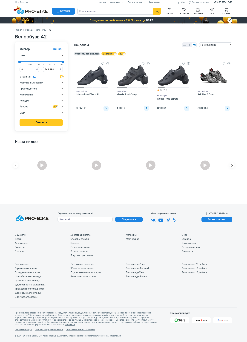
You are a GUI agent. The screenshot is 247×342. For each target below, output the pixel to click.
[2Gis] (179, 320)
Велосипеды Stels (135, 264)
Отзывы (74, 243)
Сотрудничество (190, 247)
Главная (18, 30)
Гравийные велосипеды (27, 280)
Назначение (26, 94)
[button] (123, 20)
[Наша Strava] (174, 219)
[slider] (19, 62)
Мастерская (132, 239)
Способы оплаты (79, 239)
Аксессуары (21, 243)
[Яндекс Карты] (201, 320)
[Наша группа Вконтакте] (153, 219)
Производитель (28, 88)
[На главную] (32, 11)
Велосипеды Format (137, 276)
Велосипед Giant (135, 272)
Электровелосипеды (26, 297)
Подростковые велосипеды (85, 272)
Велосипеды (21, 264)
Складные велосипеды (27, 272)
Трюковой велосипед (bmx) (30, 288)
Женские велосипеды (82, 268)
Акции (102, 2)
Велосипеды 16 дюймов (194, 272)
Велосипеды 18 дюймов (194, 268)
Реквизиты (187, 251)
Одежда (29, 30)
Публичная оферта (23, 329)
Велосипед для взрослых (84, 276)
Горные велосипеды (26, 268)
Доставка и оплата (80, 234)
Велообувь (41, 30)
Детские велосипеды (82, 264)
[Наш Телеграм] (168, 219)
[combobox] (215, 44)
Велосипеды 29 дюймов (194, 264)
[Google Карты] (222, 320)
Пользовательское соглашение (80, 329)
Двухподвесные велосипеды (30, 284)
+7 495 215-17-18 (223, 2)
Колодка (24, 100)
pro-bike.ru (70, 325)
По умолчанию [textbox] (208, 45)
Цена (22, 55)
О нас (184, 234)
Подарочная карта (80, 247)
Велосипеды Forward (137, 268)
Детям (18, 239)
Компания (115, 2)
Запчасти (20, 247)
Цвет (22, 113)
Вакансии (186, 239)
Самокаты (20, 234)
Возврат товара (79, 251)
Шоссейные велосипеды (28, 276)
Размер (24, 106)
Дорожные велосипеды (28, 292)
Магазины (154, 2)
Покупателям (134, 2)
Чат (183, 2)
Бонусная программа (81, 255)
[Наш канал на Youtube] (160, 219)
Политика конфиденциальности (49, 329)
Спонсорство (188, 243)
